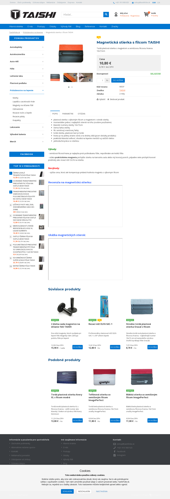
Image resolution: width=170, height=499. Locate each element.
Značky (114, 26)
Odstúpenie (61, 2)
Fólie (12, 68)
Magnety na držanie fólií (23, 105)
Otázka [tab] (81, 113)
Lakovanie (15, 127)
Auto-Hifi (14, 61)
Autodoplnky (16, 47)
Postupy (41, 26)
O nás (30, 26)
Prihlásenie (124, 16)
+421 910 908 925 (122, 2)
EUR (154, 2)
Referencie (90, 26)
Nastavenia (101, 491)
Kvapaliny (17, 120)
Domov (13, 2)
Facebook (121, 451)
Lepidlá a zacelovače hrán (24, 101)
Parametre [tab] (67, 113)
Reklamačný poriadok (20, 455)
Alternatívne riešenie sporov (23, 447)
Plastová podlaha (18, 83)
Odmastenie (18, 109)
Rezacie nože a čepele (22, 112)
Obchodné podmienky (20, 443)
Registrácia (135, 16)
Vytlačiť (102, 99)
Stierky (15, 98)
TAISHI (122, 90)
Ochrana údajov (39, 2)
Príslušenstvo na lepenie (21, 90)
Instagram (121, 455)
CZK (158, 2)
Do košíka (118, 80)
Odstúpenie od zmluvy (20, 459)
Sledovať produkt (117, 99)
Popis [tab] (55, 113)
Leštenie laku (16, 76)
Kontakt (79, 2)
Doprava (71, 2)
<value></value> (85, 206)
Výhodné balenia (18, 134)
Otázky (53, 26)
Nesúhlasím (84, 491)
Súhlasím (67, 491)
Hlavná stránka (16, 26)
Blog (78, 26)
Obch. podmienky (24, 2)
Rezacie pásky (19, 116)
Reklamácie (51, 2)
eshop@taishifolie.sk (142, 2)
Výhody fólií (66, 26)
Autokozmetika (17, 54)
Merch (13, 141)
